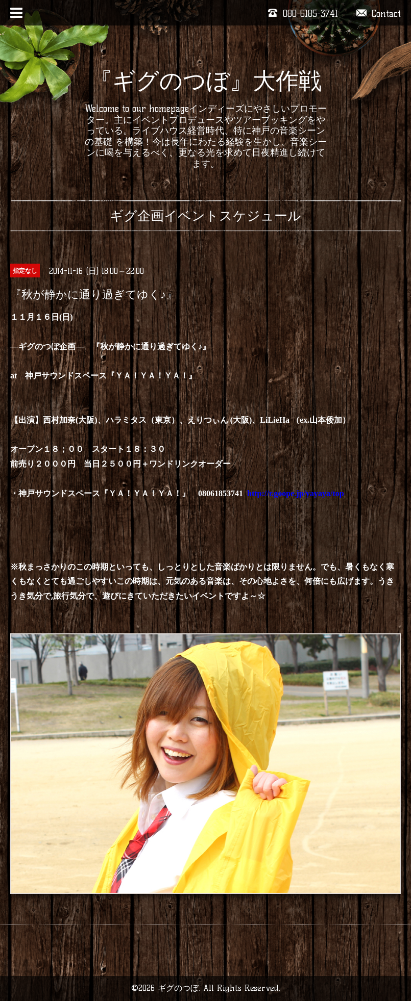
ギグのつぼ (178, 988)
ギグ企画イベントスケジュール (205, 216)
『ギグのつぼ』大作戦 (205, 80)
